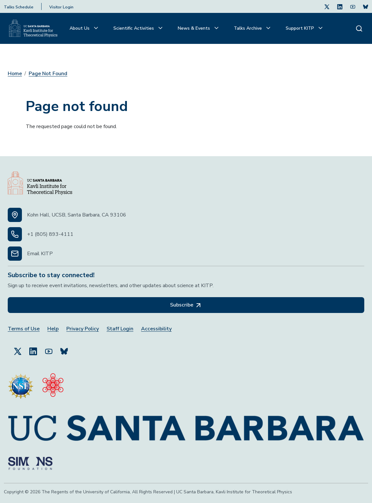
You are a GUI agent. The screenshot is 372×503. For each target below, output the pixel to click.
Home (15, 73)
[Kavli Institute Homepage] (33, 28)
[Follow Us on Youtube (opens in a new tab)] (352, 6)
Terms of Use (24, 329)
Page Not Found (48, 73)
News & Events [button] (194, 28)
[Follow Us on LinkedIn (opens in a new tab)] (339, 6)
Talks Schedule (18, 7)
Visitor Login (61, 7)
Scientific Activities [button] (134, 28)
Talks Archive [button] (248, 28)
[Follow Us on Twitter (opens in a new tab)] (326, 6)
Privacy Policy (82, 329)
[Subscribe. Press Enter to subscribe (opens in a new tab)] (365, 6)
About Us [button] (80, 28)
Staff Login (120, 329)
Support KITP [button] (300, 28)
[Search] (359, 28)
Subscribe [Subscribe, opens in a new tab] (186, 305)
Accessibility (156, 329)
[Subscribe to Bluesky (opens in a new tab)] (64, 348)
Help (53, 329)
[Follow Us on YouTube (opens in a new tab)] (48, 348)
